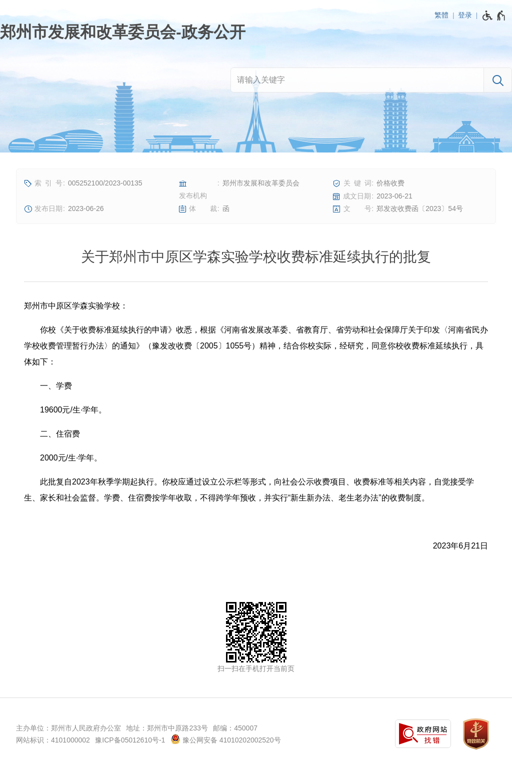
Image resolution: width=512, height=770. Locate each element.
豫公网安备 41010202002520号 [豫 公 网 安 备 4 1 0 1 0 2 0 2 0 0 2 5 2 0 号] (225, 739)
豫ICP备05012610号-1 (130, 740)
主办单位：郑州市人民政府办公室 (68, 728)
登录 (465, 15)
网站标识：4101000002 (53, 740)
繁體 (441, 15)
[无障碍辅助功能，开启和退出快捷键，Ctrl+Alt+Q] (494, 16)
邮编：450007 (235, 728)
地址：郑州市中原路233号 (167, 728)
